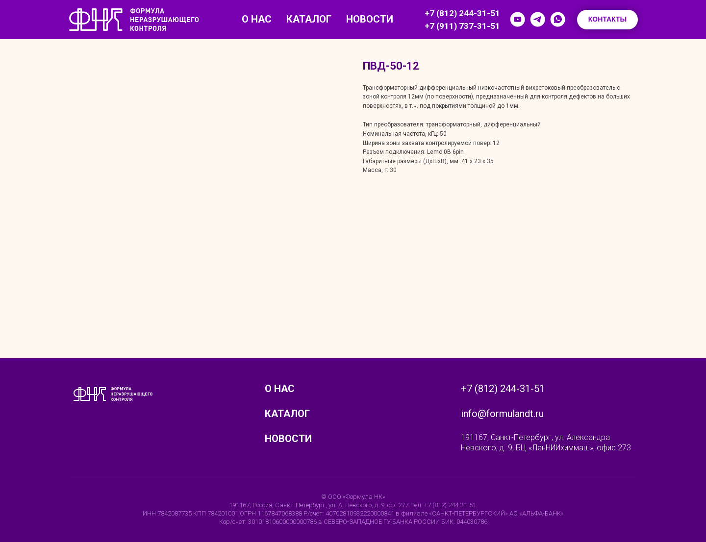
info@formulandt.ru (502, 413)
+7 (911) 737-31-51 (462, 26)
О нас (257, 19)
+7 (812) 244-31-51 (462, 13)
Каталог (308, 19)
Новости (369, 19)
